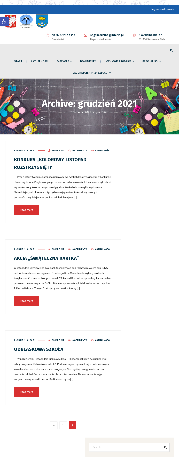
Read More (26, 207)
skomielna (58, 148)
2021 (88, 112)
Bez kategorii (141, 321)
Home (76, 112)
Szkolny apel (141, 187)
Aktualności (102, 148)
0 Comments (79, 148)
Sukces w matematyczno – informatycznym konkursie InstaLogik (149, 213)
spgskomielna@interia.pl (107, 35)
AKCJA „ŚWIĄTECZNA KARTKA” (48, 256)
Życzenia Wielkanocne (146, 180)
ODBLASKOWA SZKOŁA (40, 347)
